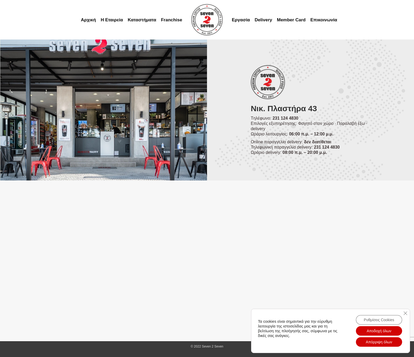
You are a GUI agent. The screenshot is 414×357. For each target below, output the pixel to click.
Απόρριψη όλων (379, 342)
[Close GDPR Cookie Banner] (405, 313)
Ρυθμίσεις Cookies (379, 320)
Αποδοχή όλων (379, 331)
